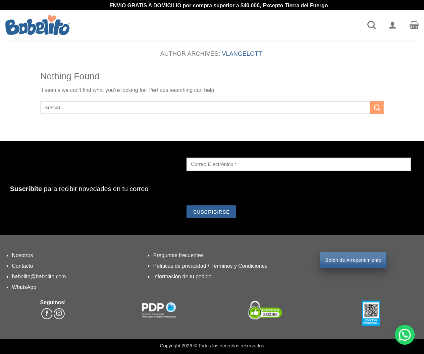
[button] (414, 25)
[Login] (392, 25)
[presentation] (236, 189)
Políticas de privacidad (180, 266)
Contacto (22, 266)
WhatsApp (24, 287)
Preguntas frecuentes (178, 255)
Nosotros (22, 255)
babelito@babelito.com (39, 276)
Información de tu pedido (182, 276)
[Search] (371, 25)
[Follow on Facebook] (46, 313)
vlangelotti (243, 53)
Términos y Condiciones (239, 266)
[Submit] (377, 107)
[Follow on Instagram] (59, 313)
